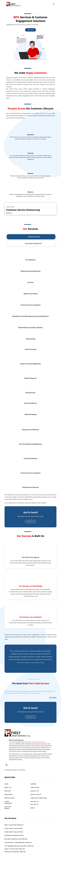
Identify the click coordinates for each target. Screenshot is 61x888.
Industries (9, 793)
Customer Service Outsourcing (23, 210)
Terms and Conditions (39, 796)
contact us (35, 789)
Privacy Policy (36, 793)
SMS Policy (35, 800)
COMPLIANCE (35, 786)
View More (52, 695)
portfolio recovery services (15, 850)
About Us (8, 786)
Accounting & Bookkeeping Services (18, 841)
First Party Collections (14, 827)
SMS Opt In (34, 803)
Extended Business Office (14, 834)
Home (6, 782)
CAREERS (33, 782)
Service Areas (10, 796)
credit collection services (15, 847)
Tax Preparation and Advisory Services (19, 844)
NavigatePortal (8, 806)
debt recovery (46, 114)
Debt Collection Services (14, 823)
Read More (9, 213)
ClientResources (8, 800)
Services (8, 789)
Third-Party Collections (14, 830)
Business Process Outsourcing (16, 837)
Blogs (33, 806)
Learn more (30, 30)
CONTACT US (30, 522)
